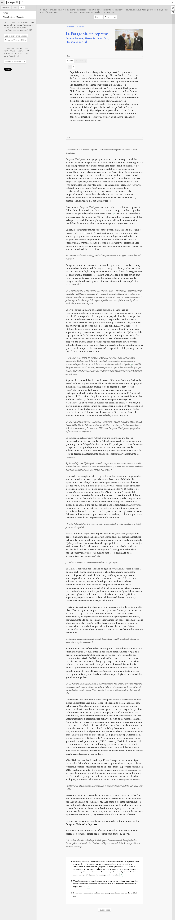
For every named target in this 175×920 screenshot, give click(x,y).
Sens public (6, 8)
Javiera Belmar (74, 38)
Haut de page (104, 910)
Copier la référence (16, 36)
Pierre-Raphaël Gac (96, 38)
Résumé (70, 60)
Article (22, 8)
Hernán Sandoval (76, 42)
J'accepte (99, 17)
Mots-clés (80, 60)
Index (15, 8)
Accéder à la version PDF (15, 61)
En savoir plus (110, 17)
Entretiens (70, 27)
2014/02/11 (81, 27)
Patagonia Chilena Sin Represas (81, 824)
